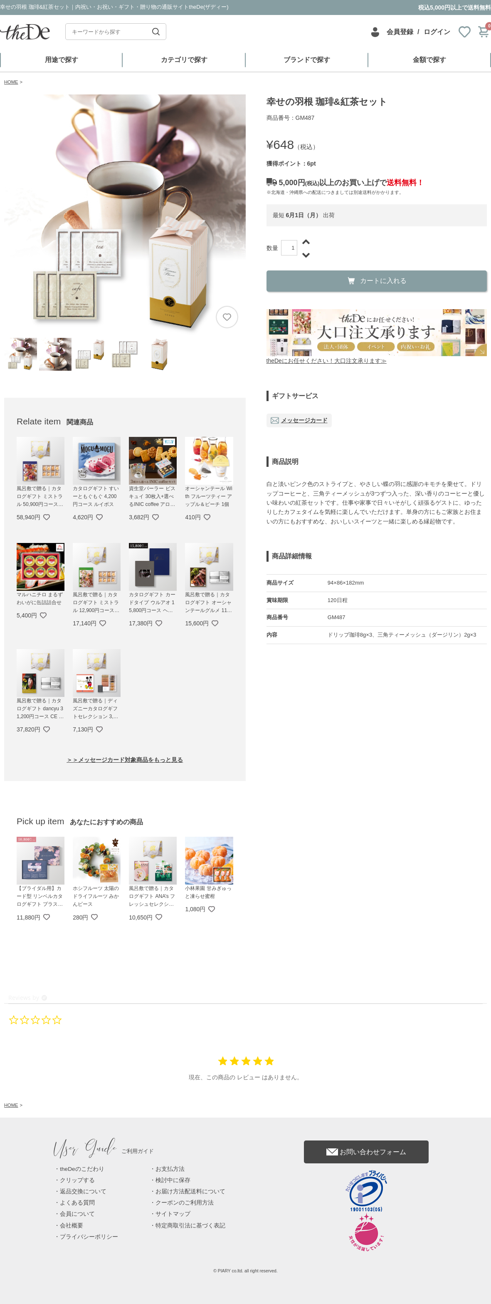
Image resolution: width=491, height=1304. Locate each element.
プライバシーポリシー (89, 1237)
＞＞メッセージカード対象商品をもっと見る (125, 759)
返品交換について (83, 1191)
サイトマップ (172, 1214)
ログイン (437, 31)
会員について (77, 1214)
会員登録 (400, 31)
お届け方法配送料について (190, 1191)
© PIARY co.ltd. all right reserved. (245, 1271)
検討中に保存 (172, 1180)
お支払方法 (170, 1169)
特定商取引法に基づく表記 (190, 1225)
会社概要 (71, 1225)
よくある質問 (77, 1203)
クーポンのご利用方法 (184, 1203)
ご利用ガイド (104, 1151)
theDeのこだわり (82, 1169)
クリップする (77, 1180)
